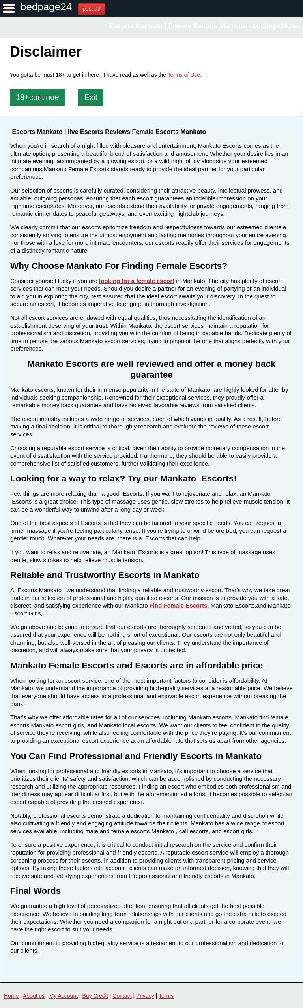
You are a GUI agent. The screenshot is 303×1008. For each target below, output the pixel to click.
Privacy (145, 996)
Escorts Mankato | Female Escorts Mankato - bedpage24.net (204, 26)
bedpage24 (46, 7)
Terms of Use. (185, 75)
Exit (90, 97)
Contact (121, 996)
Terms (166, 996)
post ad (91, 9)
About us (34, 996)
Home (11, 996)
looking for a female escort (136, 280)
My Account (63, 996)
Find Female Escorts (179, 605)
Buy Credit (95, 996)
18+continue (37, 97)
